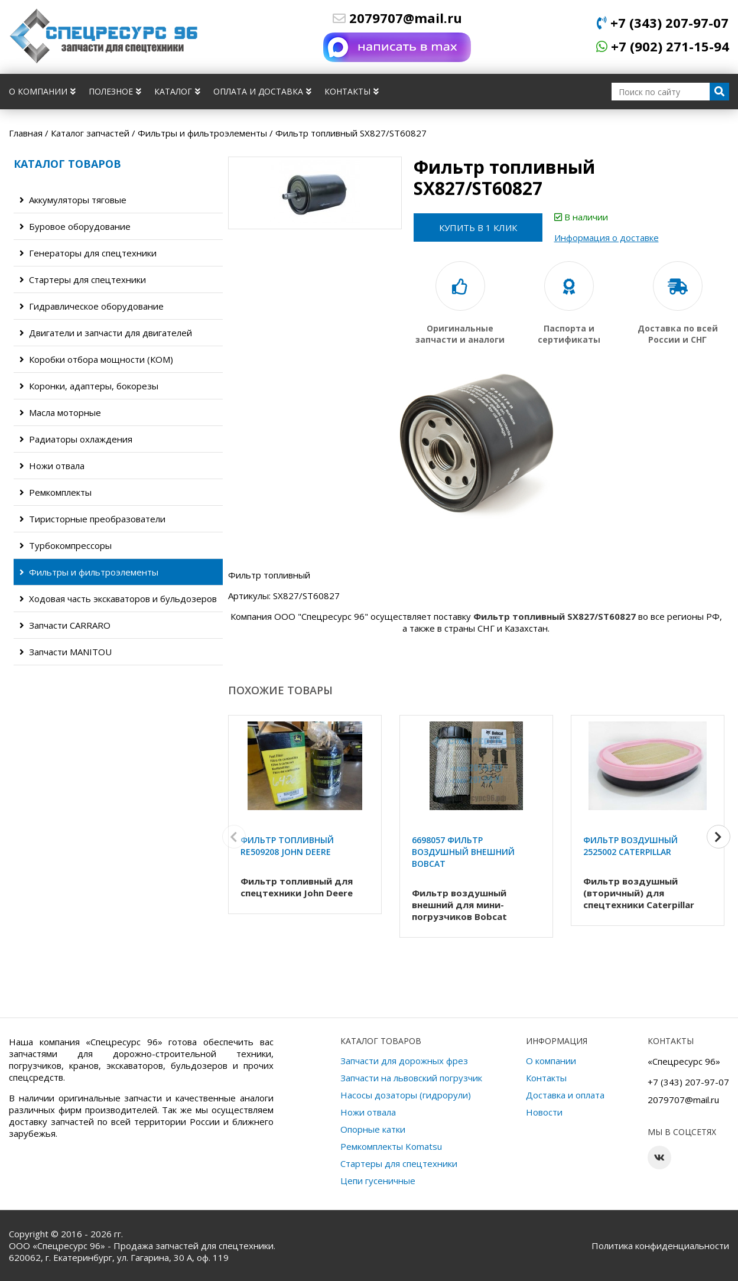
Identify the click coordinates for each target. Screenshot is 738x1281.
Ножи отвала (51, 466)
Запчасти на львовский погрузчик (411, 1078)
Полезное (115, 91)
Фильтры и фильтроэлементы (88, 572)
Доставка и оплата (565, 1095)
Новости (544, 1112)
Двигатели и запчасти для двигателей (105, 333)
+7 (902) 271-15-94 (662, 46)
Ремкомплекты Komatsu (391, 1146)
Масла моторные (60, 412)
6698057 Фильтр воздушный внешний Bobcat (463, 851)
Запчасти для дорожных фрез (404, 1061)
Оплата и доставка (262, 91)
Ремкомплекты (55, 492)
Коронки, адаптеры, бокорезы (88, 386)
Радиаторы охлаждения (75, 439)
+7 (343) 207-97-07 (663, 22)
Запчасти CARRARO (64, 625)
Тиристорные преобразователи (92, 519)
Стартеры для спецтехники (82, 279)
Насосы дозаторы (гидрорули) (405, 1095)
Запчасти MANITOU (65, 652)
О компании (42, 91)
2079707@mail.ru (397, 18)
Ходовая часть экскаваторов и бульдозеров (118, 598)
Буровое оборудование (75, 226)
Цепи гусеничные (377, 1180)
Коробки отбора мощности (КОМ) (96, 359)
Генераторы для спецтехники (88, 253)
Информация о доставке (607, 237)
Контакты (351, 91)
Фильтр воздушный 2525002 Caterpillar (630, 845)
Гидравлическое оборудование (91, 306)
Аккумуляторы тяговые (72, 200)
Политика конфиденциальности (660, 1245)
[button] (718, 837)
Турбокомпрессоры (65, 545)
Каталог (177, 91)
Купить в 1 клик (479, 227)
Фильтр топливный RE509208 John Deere (287, 845)
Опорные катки (372, 1129)
